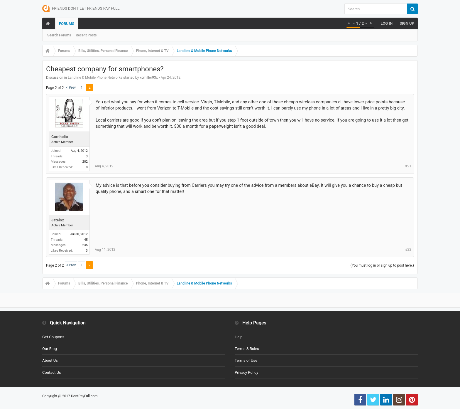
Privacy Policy (246, 372)
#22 (408, 250)
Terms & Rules (247, 348)
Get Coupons (53, 337)
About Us (50, 360)
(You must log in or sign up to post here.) (382, 265)
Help (239, 337)
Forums (66, 23)
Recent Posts (86, 35)
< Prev (71, 87)
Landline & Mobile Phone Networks (95, 77)
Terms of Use (246, 360)
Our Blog (49, 348)
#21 (408, 166)
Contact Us (51, 372)
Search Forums (59, 35)
